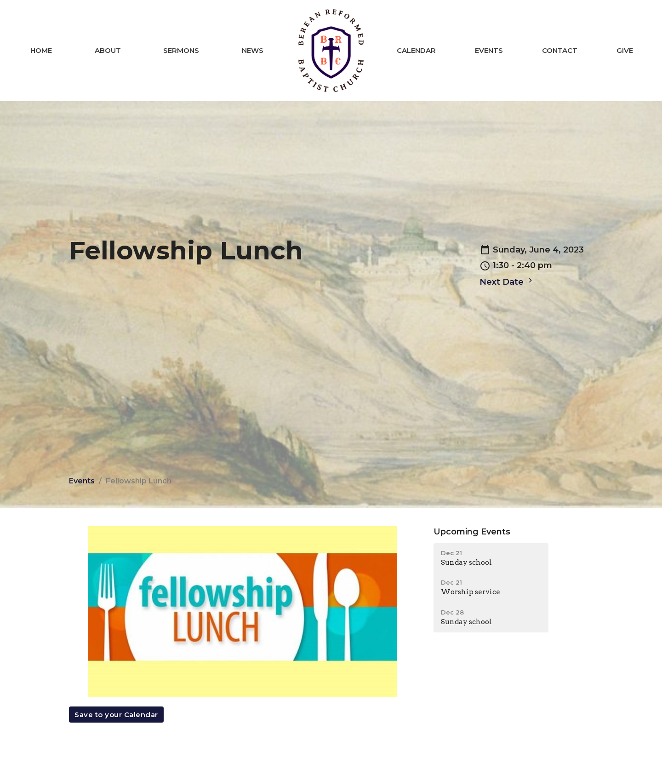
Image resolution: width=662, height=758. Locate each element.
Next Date (507, 281)
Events (489, 50)
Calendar (416, 50)
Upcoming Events (472, 532)
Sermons (181, 50)
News (252, 50)
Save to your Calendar (116, 714)
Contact (559, 50)
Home (41, 50)
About (108, 50)
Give (624, 50)
